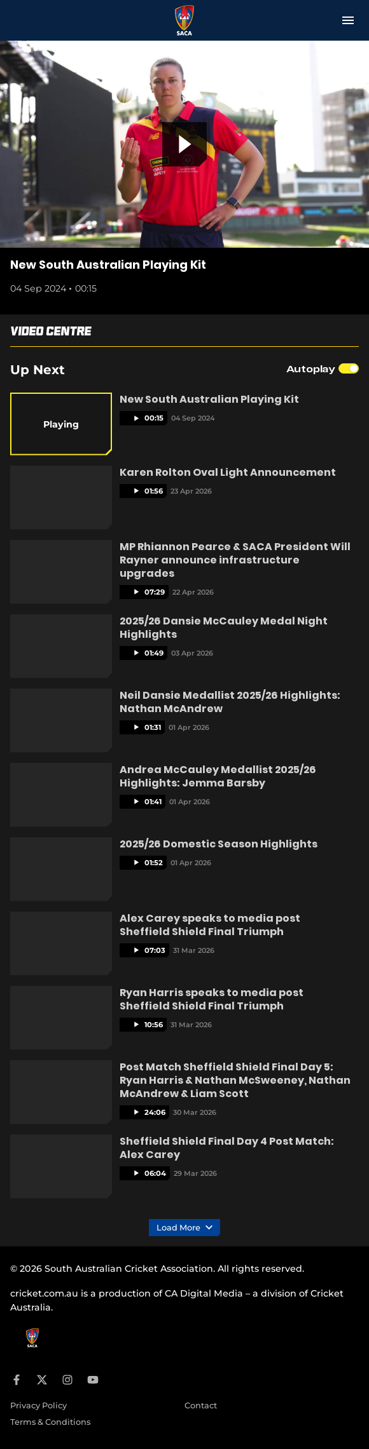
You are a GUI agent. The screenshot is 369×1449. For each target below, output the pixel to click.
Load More (184, 1228)
